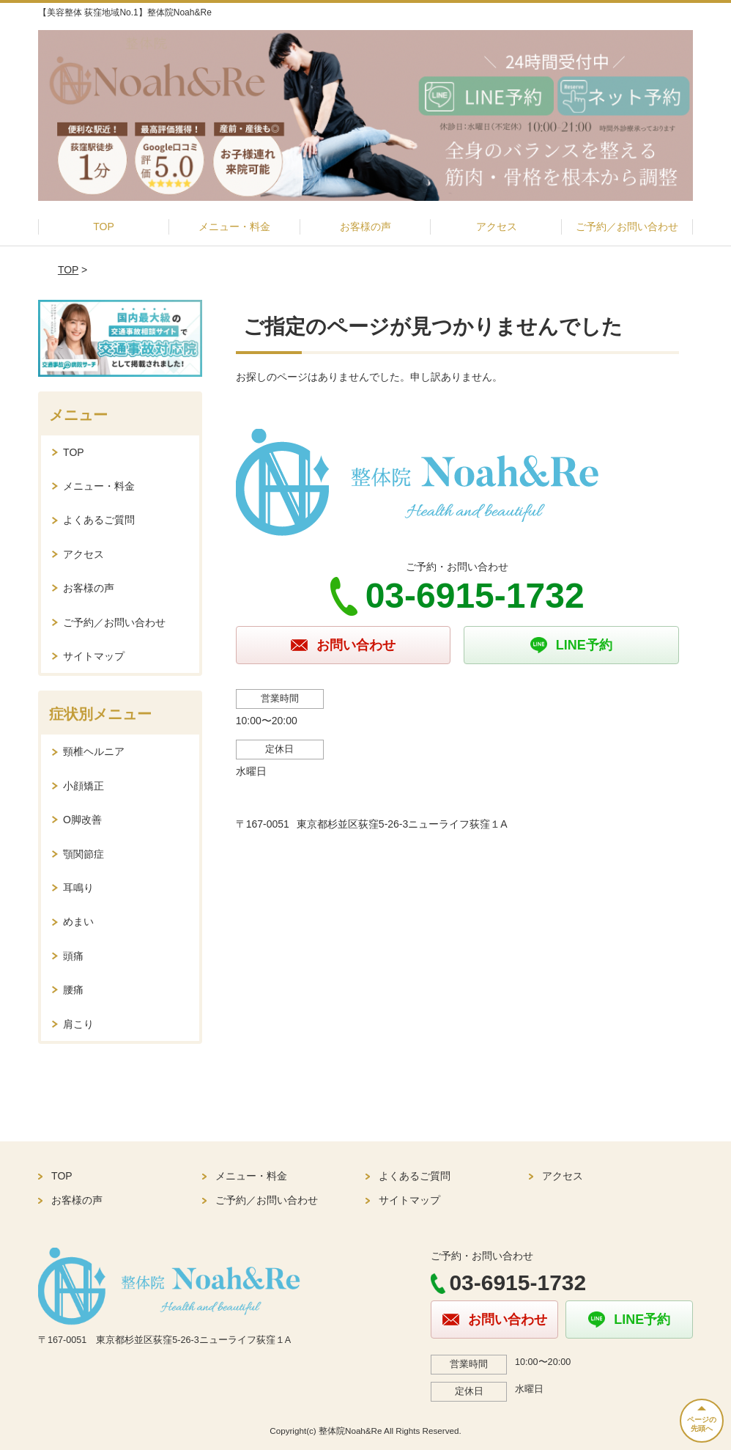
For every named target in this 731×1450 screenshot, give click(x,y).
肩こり (78, 1024)
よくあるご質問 (99, 520)
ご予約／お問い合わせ (627, 226)
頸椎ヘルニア (94, 751)
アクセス (496, 226)
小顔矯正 (83, 786)
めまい (78, 921)
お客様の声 (365, 226)
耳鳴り (78, 888)
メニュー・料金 (234, 226)
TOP (103, 226)
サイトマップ (94, 656)
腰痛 (73, 990)
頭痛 (73, 956)
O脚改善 (82, 819)
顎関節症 (83, 854)
